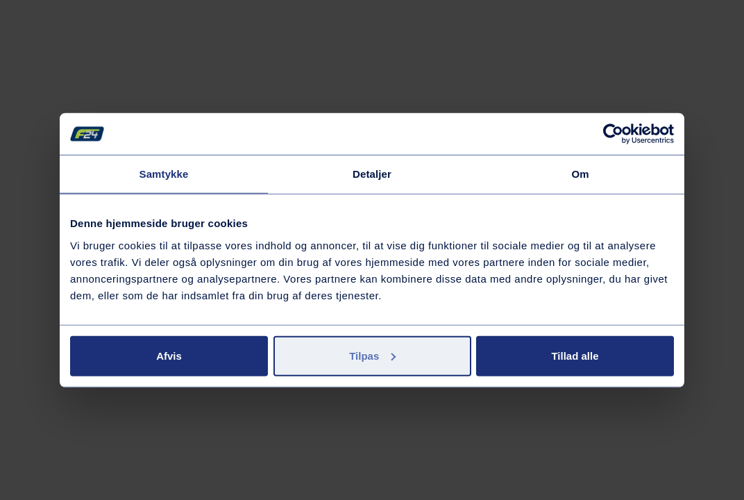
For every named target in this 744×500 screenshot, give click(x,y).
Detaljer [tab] (372, 174)
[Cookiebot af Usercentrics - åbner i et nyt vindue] (613, 134)
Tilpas (372, 355)
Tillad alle (574, 355)
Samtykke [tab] (164, 174)
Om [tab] (580, 174)
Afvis (169, 355)
